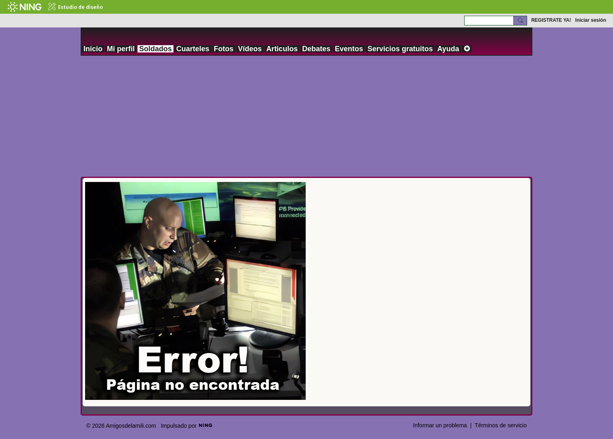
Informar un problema (440, 425)
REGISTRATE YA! (551, 20)
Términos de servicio (501, 425)
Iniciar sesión (590, 20)
